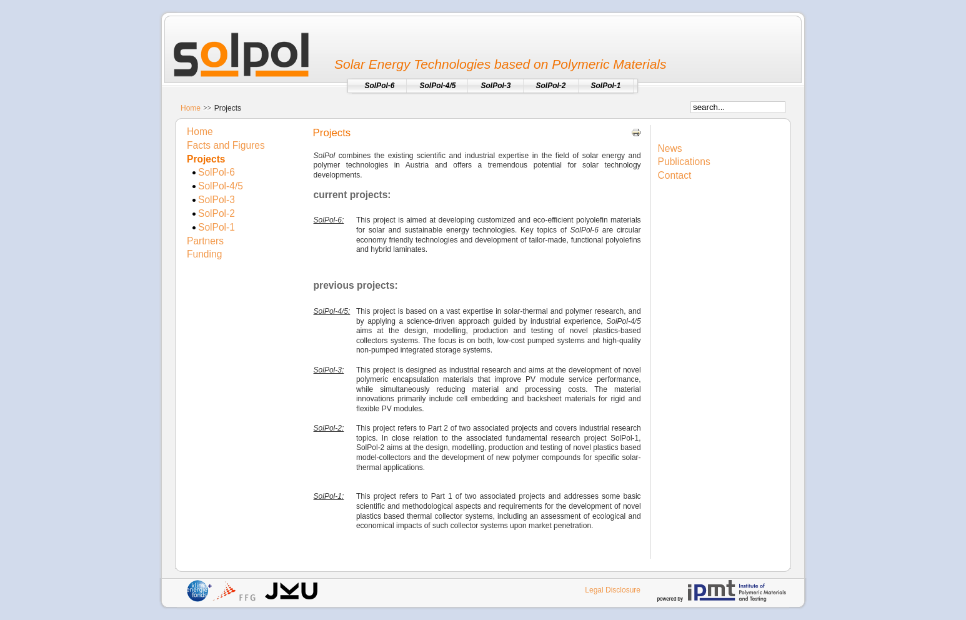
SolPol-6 (216, 172)
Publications (684, 161)
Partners (205, 241)
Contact (675, 175)
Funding (204, 254)
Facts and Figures (226, 145)
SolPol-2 (216, 213)
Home (191, 108)
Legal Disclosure (612, 590)
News (670, 148)
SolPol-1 (216, 227)
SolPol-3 (216, 199)
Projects (206, 159)
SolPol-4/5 (220, 186)
